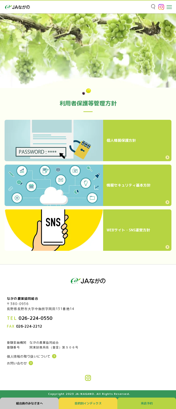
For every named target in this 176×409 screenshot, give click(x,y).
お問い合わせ (17, 363)
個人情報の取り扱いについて (28, 356)
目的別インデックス (88, 403)
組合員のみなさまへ (29, 403)
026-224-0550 (35, 318)
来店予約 (147, 403)
